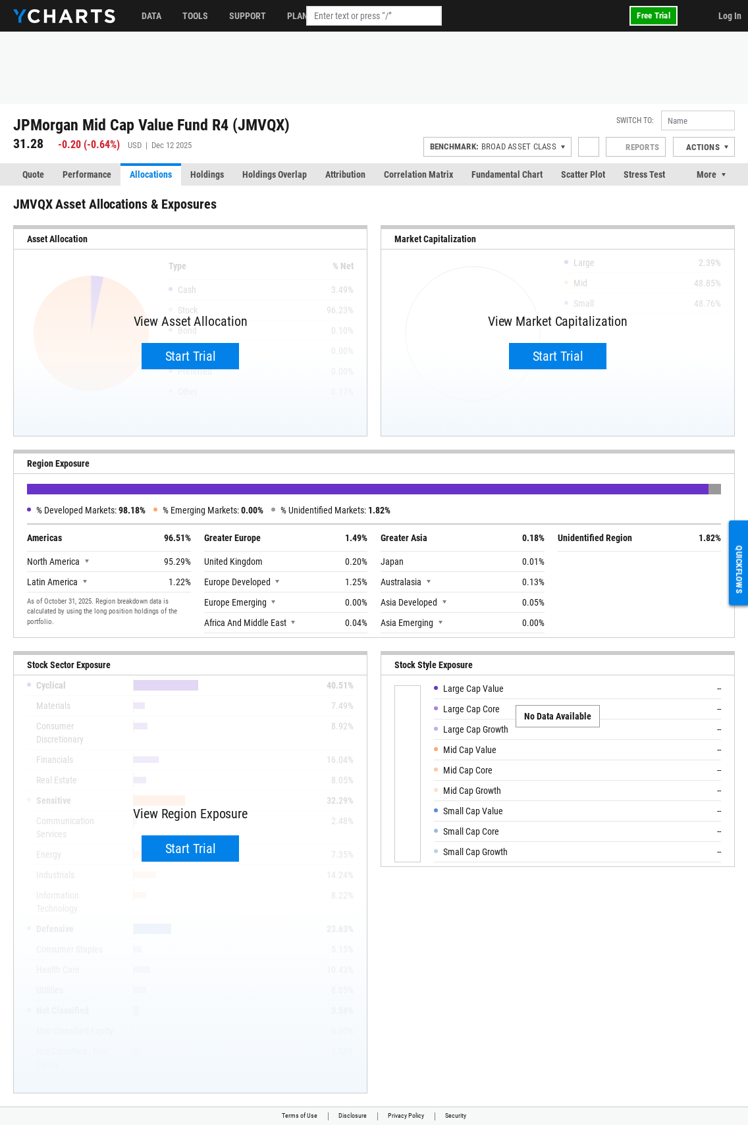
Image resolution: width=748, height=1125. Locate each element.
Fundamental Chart (507, 174)
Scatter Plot (583, 174)
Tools (195, 16)
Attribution (345, 174)
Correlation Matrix (418, 174)
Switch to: (635, 120)
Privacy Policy (406, 1115)
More (706, 174)
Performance (87, 174)
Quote (33, 174)
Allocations (151, 174)
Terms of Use (299, 1115)
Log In (729, 16)
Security (455, 1115)
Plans (300, 16)
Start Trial (190, 356)
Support (247, 16)
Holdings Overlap (274, 174)
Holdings (207, 174)
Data (151, 16)
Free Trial (653, 15)
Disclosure (352, 1115)
